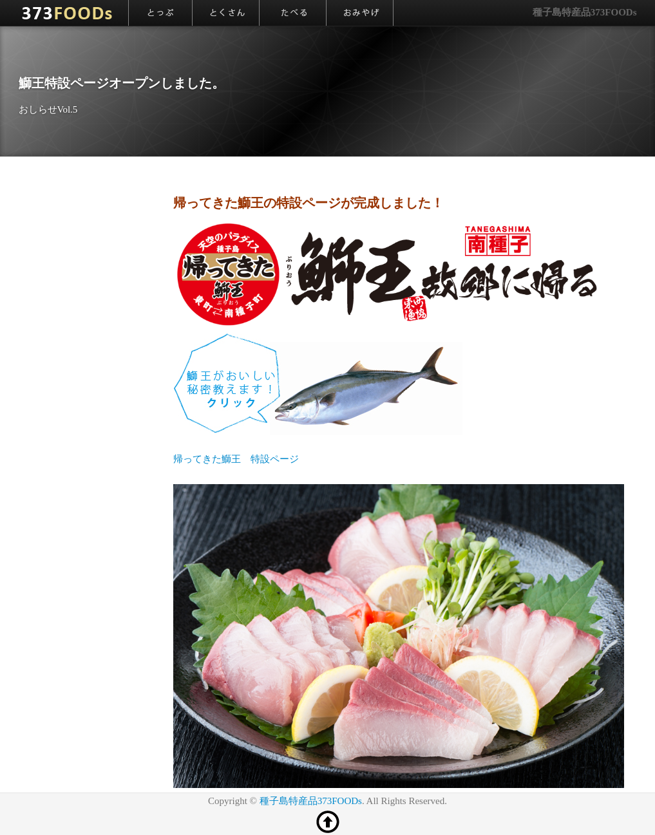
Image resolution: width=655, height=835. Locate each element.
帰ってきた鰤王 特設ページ (236, 459)
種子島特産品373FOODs (585, 12)
